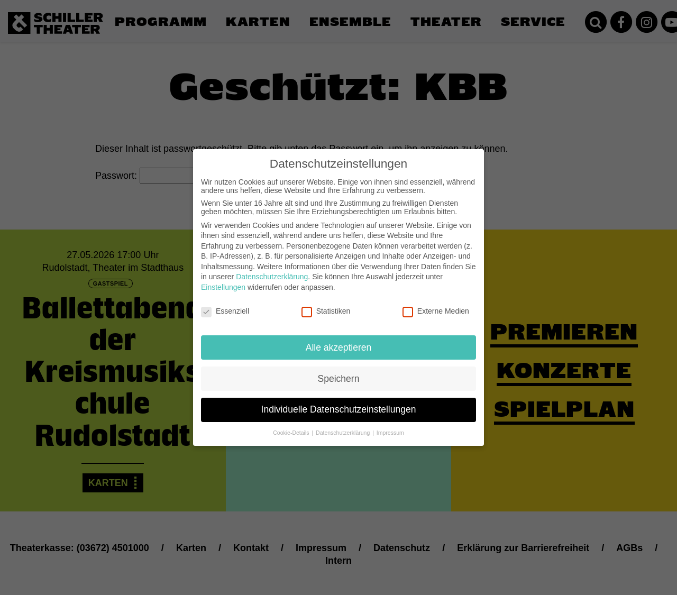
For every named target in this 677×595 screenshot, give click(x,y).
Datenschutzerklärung (272, 268)
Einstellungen (223, 278)
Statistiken (326, 302)
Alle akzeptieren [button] (339, 338)
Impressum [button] (390, 424)
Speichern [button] (339, 369)
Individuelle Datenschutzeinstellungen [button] (338, 401)
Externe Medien (435, 302)
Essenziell (225, 302)
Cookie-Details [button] (291, 424)
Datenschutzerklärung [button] (343, 424)
